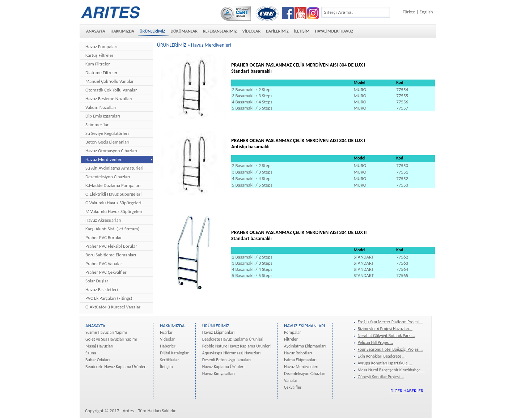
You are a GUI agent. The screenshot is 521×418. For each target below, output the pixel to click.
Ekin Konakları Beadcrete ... (381, 356)
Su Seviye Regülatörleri (107, 133)
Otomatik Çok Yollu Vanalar (111, 90)
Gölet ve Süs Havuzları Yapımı (111, 339)
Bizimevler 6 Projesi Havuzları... (384, 328)
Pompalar (292, 332)
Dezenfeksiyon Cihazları (107, 176)
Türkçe (409, 11)
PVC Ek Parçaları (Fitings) (108, 298)
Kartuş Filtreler (99, 55)
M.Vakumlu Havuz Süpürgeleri (113, 211)
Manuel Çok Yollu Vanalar (109, 81)
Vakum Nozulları (100, 107)
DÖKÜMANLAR (184, 31)
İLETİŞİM (302, 31)
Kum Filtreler (97, 64)
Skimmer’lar (97, 124)
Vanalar (290, 380)
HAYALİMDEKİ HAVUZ (334, 31)
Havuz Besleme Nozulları (108, 98)
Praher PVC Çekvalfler (106, 272)
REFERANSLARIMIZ (220, 31)
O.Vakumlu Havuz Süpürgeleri (113, 202)
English (426, 11)
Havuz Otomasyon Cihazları (111, 150)
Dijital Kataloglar (174, 352)
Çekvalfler (292, 387)
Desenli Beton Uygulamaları (226, 359)
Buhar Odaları (97, 359)
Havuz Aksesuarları (103, 220)
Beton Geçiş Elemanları (107, 142)
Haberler (167, 346)
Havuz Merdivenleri (104, 159)
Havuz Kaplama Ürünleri (223, 366)
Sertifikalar (169, 359)
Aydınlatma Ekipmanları (305, 346)
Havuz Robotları (298, 352)
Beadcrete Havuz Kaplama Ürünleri (116, 366)
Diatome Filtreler (101, 72)
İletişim (166, 366)
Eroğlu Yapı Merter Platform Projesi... (390, 321)
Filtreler (291, 339)
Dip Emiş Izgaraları (102, 116)
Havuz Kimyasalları (218, 373)
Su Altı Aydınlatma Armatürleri (114, 168)
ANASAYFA (95, 31)
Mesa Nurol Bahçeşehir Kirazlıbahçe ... (391, 369)
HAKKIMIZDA (122, 31)
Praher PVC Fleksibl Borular (111, 246)
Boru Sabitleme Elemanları (110, 254)
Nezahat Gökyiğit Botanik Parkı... (386, 335)
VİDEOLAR (251, 31)
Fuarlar (166, 332)
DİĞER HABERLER (406, 390)
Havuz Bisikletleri (101, 289)
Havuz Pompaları (101, 46)
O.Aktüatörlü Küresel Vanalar (112, 307)
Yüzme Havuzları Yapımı (106, 332)
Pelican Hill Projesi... (375, 342)
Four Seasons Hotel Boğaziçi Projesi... (390, 349)
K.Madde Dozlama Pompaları (113, 185)
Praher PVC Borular (103, 237)
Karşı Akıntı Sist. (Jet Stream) (112, 228)
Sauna (90, 352)
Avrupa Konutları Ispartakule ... (384, 363)
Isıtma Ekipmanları (300, 359)
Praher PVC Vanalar (103, 263)
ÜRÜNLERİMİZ (152, 31)
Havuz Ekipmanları (218, 332)
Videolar (167, 339)
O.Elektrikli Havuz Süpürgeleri (113, 194)
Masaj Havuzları (99, 346)
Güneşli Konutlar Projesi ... (380, 376)
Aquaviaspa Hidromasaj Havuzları (231, 352)
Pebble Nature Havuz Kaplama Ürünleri (236, 346)
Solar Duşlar (96, 280)
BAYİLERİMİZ (277, 31)
